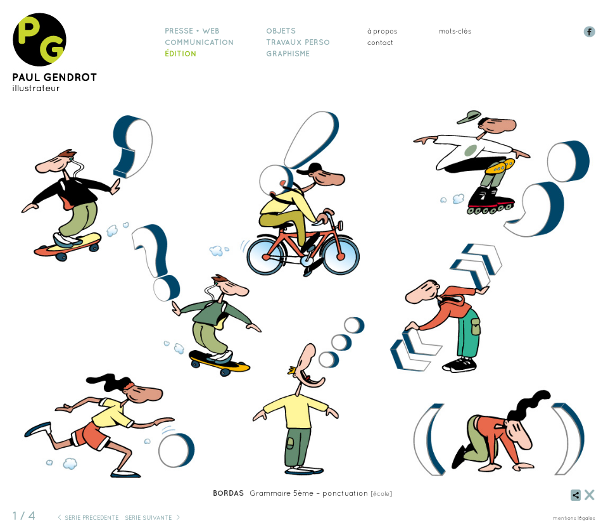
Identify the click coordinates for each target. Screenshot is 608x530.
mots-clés (455, 31)
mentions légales (574, 518)
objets (281, 31)
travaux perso (298, 42)
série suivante (148, 517)
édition (180, 53)
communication (199, 42)
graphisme (288, 53)
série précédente (91, 517)
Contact (380, 42)
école (381, 493)
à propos (382, 31)
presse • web (192, 31)
